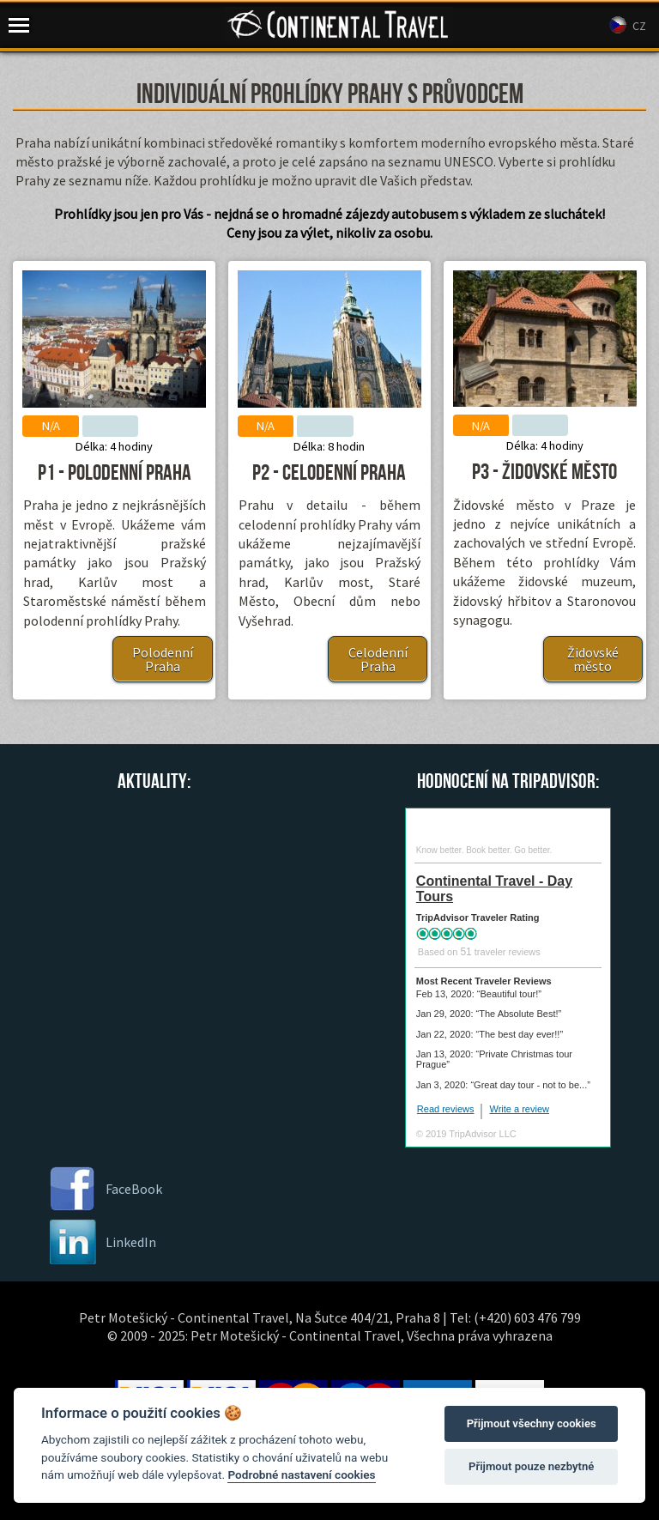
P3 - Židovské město (544, 472)
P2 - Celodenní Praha (329, 473)
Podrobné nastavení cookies (301, 1474)
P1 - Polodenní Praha (114, 473)
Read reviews (446, 1109)
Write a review (518, 1109)
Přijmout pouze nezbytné (531, 1466)
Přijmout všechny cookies (531, 1423)
